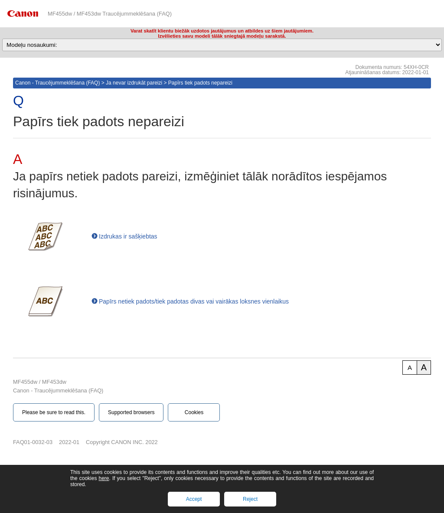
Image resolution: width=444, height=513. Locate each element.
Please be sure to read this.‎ (53, 412)
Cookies (194, 412)
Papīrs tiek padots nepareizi (200, 83)
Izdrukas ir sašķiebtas (128, 236)
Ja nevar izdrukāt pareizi (134, 83)
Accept (194, 499)
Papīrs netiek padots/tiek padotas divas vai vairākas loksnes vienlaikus (194, 301)
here (103, 478)
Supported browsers (131, 412)
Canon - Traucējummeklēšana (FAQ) (57, 83)
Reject (250, 499)
